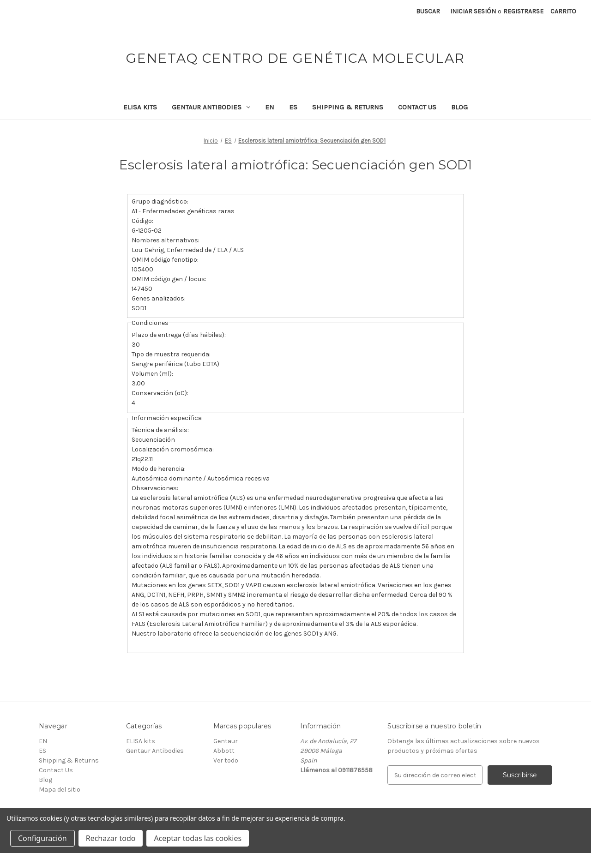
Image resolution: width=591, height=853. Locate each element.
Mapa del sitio (59, 789)
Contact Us (417, 107)
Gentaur (225, 741)
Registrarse (523, 11)
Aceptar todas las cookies (197, 838)
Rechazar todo (111, 838)
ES (293, 107)
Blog (459, 107)
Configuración (42, 838)
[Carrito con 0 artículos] (563, 11)
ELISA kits (140, 107)
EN (269, 107)
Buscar (428, 11)
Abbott (224, 751)
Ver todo (225, 760)
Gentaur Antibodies (211, 107)
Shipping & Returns (347, 107)
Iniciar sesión (473, 11)
